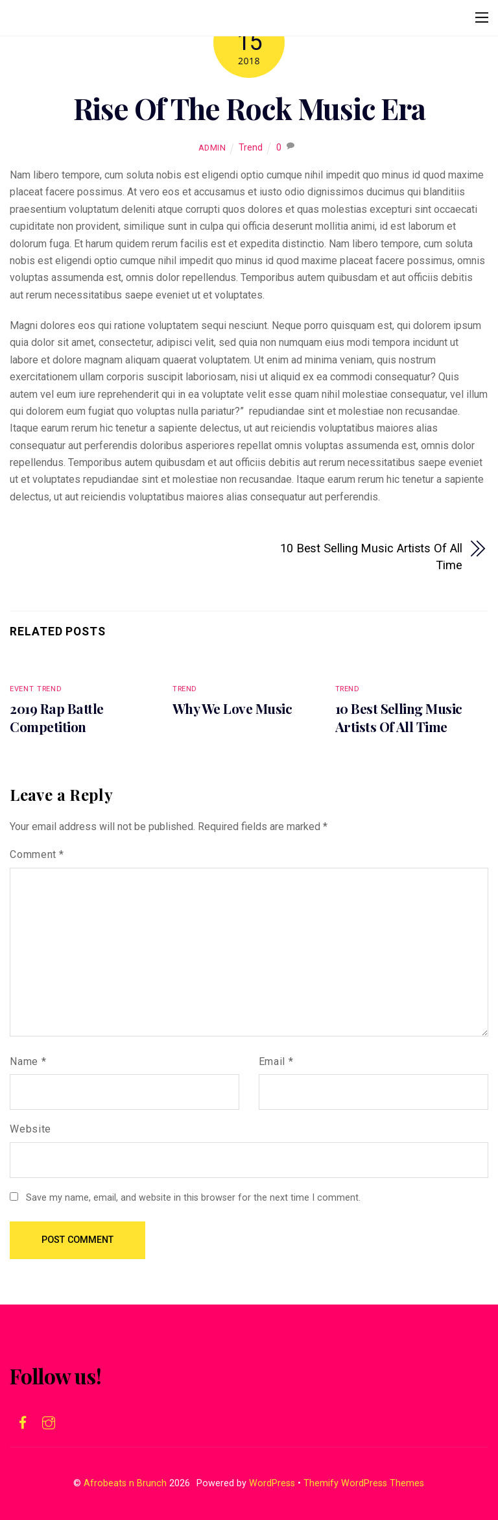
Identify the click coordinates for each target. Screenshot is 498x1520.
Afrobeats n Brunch (125, 1483)
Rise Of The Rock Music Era (249, 108)
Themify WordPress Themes (363, 1483)
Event (21, 689)
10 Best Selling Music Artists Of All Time (371, 556)
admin (212, 148)
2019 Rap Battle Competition (56, 717)
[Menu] (481, 17)
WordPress (272, 1483)
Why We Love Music (232, 708)
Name (28, 1061)
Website (30, 1129)
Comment (37, 854)
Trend (251, 147)
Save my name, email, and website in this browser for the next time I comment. (193, 1197)
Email (276, 1061)
